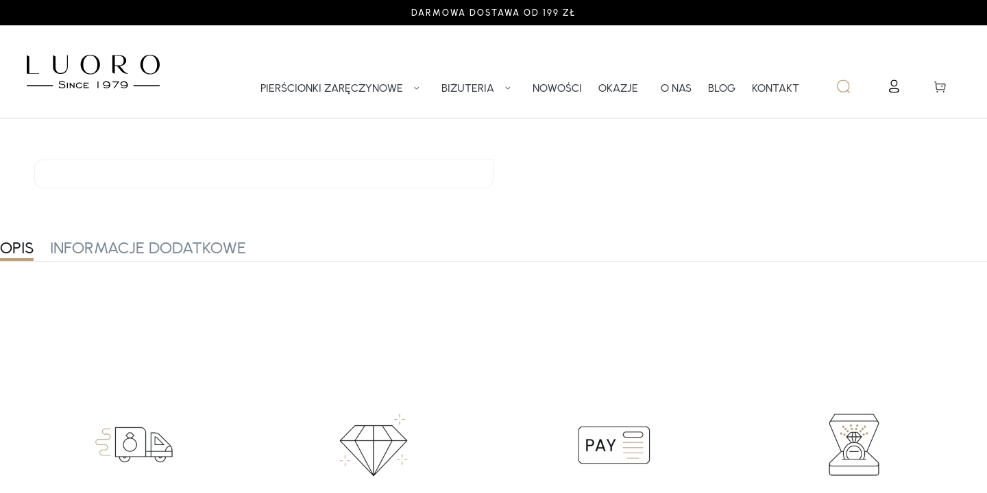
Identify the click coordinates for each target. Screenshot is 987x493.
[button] (946, 86)
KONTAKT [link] (775, 87)
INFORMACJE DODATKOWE (148, 247)
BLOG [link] (721, 87)
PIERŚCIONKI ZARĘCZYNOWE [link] (342, 88)
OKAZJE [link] (618, 87)
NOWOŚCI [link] (557, 87)
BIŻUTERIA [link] (478, 88)
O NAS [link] (676, 87)
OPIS (17, 247)
